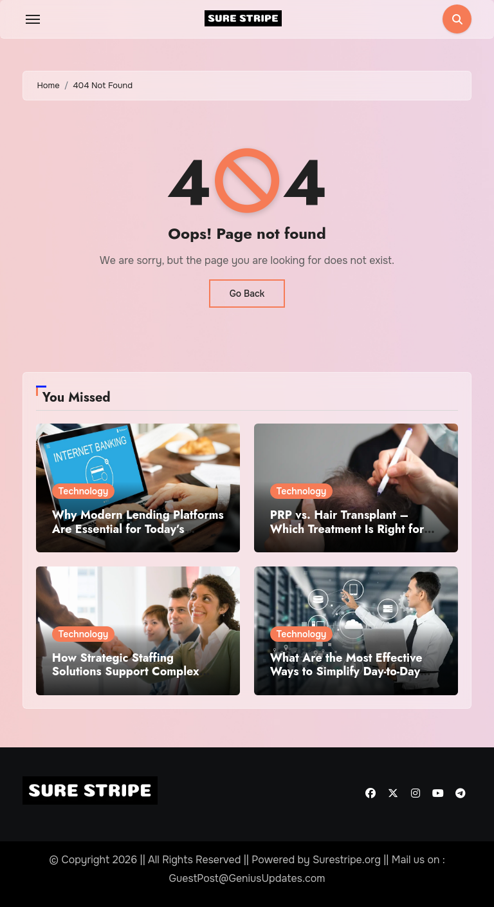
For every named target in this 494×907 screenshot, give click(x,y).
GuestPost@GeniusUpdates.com (247, 878)
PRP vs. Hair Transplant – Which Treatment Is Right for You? (347, 529)
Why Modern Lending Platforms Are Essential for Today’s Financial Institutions (138, 529)
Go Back (247, 293)
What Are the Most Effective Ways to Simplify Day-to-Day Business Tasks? (346, 672)
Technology (84, 491)
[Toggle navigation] (33, 19)
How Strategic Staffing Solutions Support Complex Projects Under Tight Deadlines (135, 672)
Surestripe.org (347, 859)
